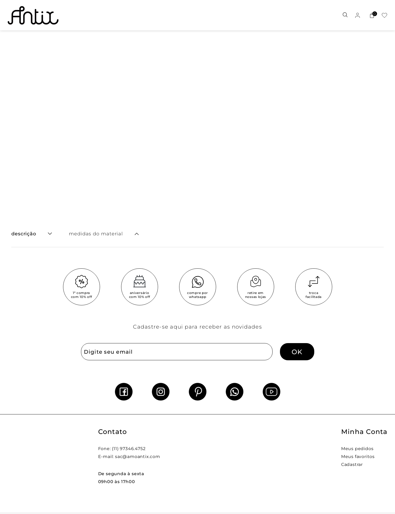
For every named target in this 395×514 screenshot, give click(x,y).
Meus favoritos (358, 456)
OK (297, 352)
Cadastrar (352, 464)
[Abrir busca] (345, 15)
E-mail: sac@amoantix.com (129, 456)
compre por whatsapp (197, 295)
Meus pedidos (357, 448)
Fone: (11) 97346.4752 (122, 448)
